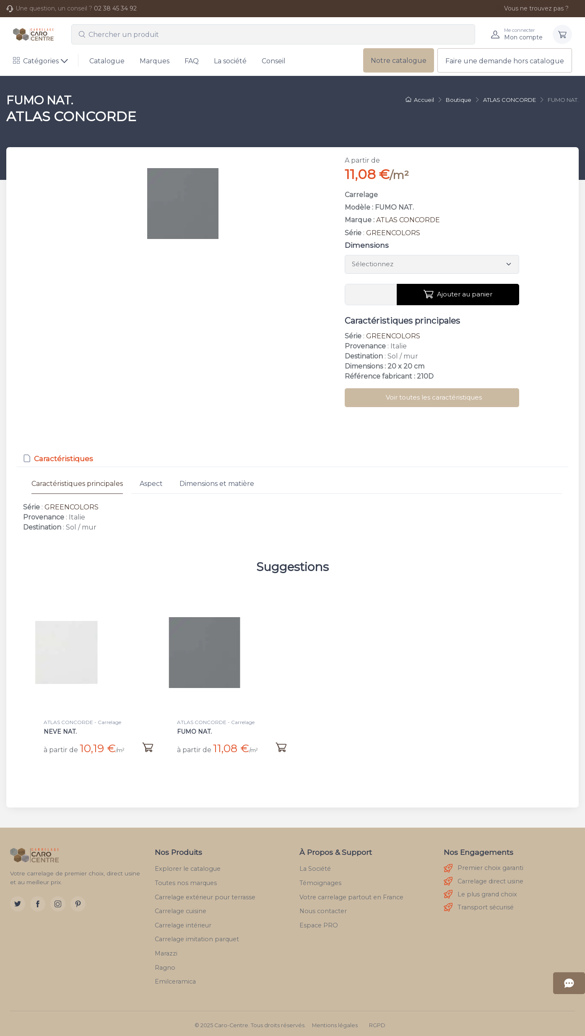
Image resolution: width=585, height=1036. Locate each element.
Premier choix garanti (483, 865)
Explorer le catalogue (188, 865)
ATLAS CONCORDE (408, 220)
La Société (315, 865)
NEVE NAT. (60, 731)
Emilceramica (175, 978)
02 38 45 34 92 (115, 8)
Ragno (165, 964)
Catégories (36, 61)
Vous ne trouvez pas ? (532, 8)
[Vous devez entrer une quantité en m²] (371, 295)
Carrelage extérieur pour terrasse (205, 893)
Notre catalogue (398, 61)
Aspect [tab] (151, 484)
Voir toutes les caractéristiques (434, 397)
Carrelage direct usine (483, 878)
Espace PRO (318, 922)
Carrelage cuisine (180, 907)
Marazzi (166, 950)
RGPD (377, 1022)
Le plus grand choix (480, 891)
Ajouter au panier (458, 294)
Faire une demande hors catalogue (504, 61)
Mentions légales (335, 1022)
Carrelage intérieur (183, 922)
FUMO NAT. (194, 731)
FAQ (192, 61)
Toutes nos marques (186, 879)
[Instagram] (57, 900)
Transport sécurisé (479, 904)
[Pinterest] (78, 900)
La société (230, 61)
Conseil (274, 61)
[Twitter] (17, 900)
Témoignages (320, 879)
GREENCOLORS (393, 233)
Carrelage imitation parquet (197, 936)
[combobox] (273, 34)
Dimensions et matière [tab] (216, 484)
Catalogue (107, 61)
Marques (154, 61)
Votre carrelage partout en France (351, 893)
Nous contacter (323, 907)
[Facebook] (37, 900)
